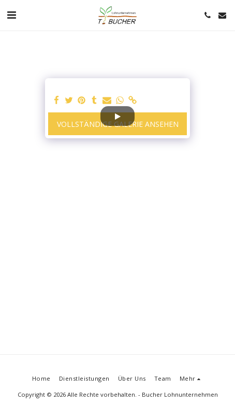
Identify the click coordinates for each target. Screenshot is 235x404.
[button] (11, 14)
